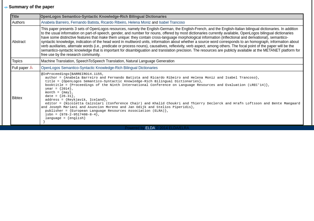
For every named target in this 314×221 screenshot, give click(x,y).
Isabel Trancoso (172, 22)
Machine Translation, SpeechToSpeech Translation (82, 61)
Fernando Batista (85, 22)
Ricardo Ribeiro (113, 22)
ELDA (150, 128)
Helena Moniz (139, 22)
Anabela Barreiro (55, 22)
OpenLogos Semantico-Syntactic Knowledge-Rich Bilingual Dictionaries (99, 68)
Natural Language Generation (150, 61)
